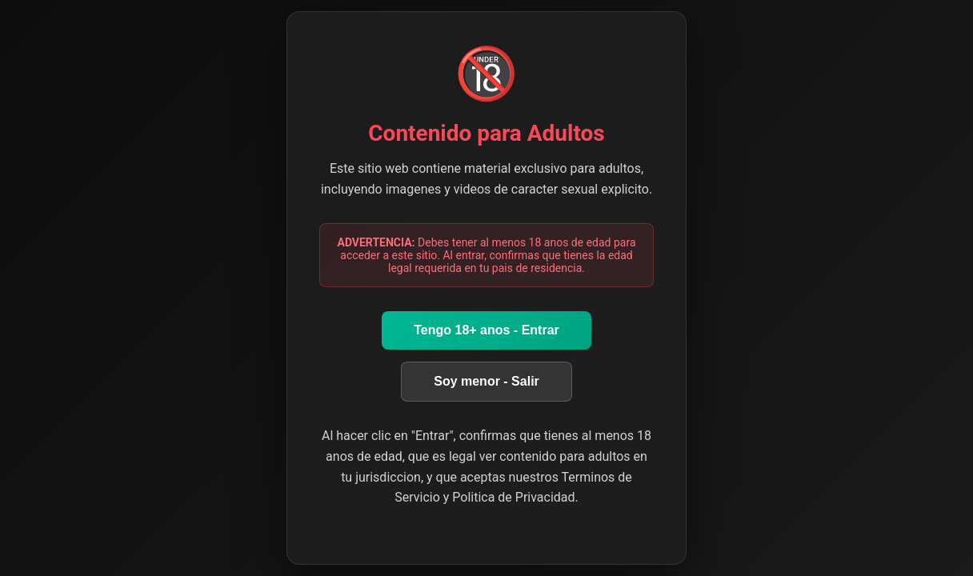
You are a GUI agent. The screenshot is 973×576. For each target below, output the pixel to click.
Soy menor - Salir (486, 381)
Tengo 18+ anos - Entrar (486, 330)
